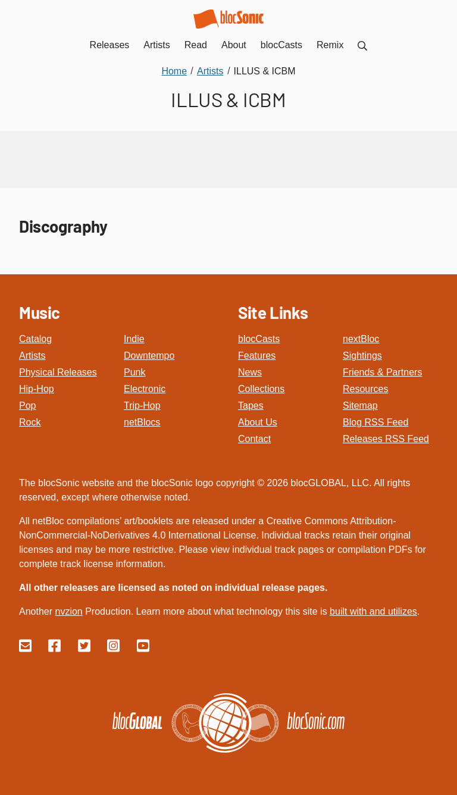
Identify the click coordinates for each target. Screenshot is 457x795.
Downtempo (149, 355)
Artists (32, 355)
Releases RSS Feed (386, 439)
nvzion (68, 611)
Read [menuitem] (195, 45)
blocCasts (259, 339)
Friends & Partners (382, 372)
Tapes (251, 405)
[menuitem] (362, 45)
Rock (29, 422)
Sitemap (360, 405)
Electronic (144, 389)
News (250, 372)
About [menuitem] (233, 45)
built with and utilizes (373, 611)
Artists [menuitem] (156, 45)
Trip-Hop (142, 405)
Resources (365, 389)
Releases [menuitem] (110, 45)
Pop (27, 405)
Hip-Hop (36, 389)
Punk (134, 372)
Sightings (362, 355)
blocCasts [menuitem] (281, 45)
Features (257, 355)
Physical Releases (58, 372)
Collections (261, 389)
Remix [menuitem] (330, 45)
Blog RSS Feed (375, 422)
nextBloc (361, 339)
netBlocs (142, 422)
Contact (254, 439)
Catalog (35, 339)
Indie (134, 339)
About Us (257, 422)
